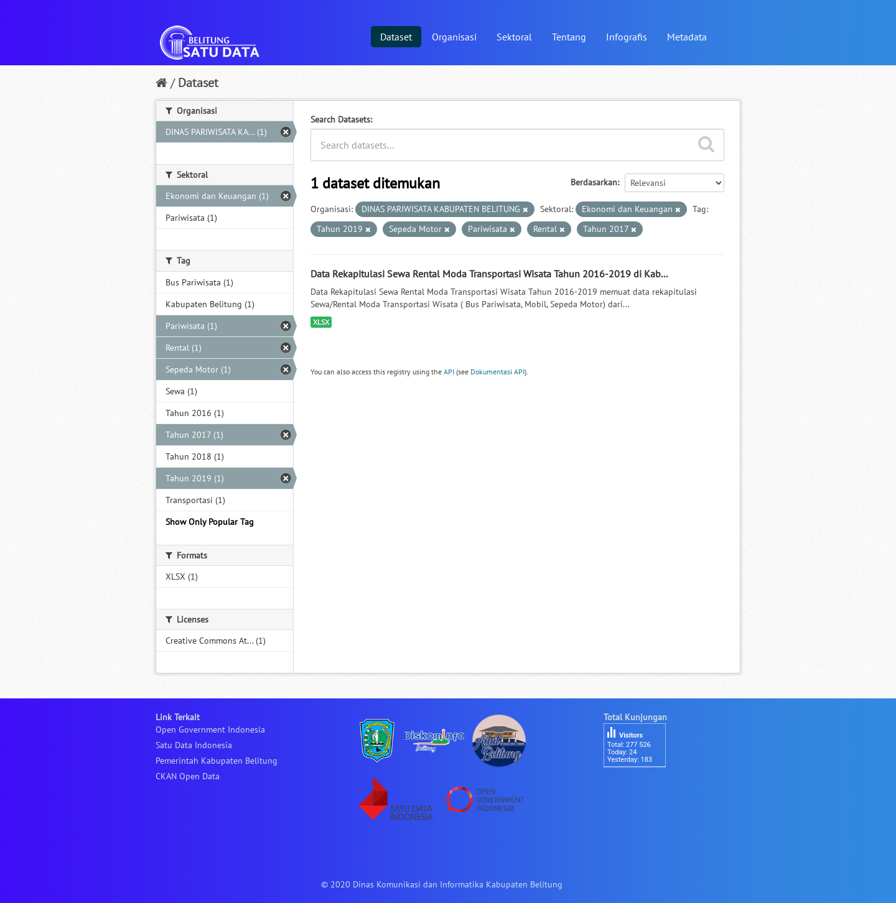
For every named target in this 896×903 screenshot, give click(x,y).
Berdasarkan (594, 182)
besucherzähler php (641, 788)
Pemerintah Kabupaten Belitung (217, 760)
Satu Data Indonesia (194, 745)
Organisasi (454, 36)
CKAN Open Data (188, 776)
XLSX (321, 321)
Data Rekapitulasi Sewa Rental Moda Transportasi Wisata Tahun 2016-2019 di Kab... (489, 273)
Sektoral (514, 36)
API (449, 371)
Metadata (687, 36)
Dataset (396, 36)
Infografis (626, 36)
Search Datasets (340, 119)
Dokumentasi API (497, 371)
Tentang (569, 36)
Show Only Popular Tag (210, 521)
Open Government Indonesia (210, 729)
